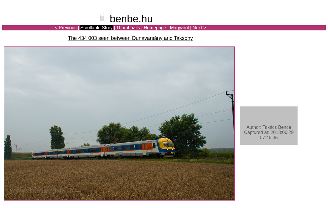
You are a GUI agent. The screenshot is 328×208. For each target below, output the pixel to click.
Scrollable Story (96, 27)
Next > (199, 27)
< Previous (66, 27)
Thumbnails (128, 27)
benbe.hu (131, 19)
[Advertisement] (292, 24)
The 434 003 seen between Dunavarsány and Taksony (130, 38)
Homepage (155, 27)
